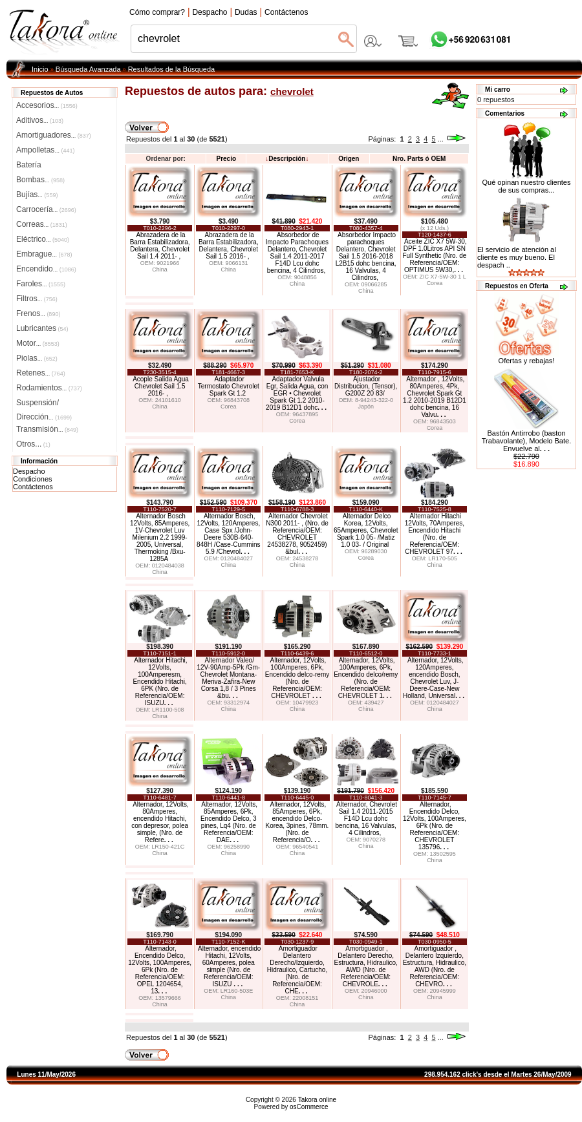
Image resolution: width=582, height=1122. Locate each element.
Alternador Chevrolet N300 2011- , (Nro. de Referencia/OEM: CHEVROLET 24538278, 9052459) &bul (297, 534)
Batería (28, 164)
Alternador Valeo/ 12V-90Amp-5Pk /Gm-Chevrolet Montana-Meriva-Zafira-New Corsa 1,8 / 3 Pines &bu (228, 678)
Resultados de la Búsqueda (171, 69)
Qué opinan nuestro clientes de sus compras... (526, 183)
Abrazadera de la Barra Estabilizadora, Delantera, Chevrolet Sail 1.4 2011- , (160, 245)
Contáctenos (33, 487)
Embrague (44, 254)
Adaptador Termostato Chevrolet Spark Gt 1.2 (228, 386)
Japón (366, 406)
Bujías (37, 194)
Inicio (40, 69)
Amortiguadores (53, 135)
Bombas (40, 179)
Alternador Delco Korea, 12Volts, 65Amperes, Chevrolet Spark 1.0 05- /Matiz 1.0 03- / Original (366, 530)
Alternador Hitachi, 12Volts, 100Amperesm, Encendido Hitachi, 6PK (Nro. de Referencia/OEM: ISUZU (160, 681)
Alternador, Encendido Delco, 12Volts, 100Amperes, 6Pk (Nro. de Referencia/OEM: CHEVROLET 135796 (434, 826)
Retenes (40, 372)
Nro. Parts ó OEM (419, 158)
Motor (37, 343)
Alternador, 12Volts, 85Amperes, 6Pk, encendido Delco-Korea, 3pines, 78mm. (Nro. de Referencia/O (297, 822)
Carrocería (46, 209)
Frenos (38, 313)
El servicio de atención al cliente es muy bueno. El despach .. (516, 257)
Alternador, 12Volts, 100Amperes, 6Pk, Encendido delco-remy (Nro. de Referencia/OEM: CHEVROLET (297, 678)
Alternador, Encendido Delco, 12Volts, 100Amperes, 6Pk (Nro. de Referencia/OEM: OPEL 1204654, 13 (159, 970)
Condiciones (32, 479)
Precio (226, 158)
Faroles (40, 283)
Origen (348, 158)
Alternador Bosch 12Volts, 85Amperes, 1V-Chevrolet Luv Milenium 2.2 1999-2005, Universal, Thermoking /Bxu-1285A (159, 537)
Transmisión (47, 429)
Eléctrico (42, 239)
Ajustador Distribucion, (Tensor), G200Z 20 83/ (365, 386)
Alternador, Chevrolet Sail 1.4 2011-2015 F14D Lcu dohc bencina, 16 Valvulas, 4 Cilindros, (367, 818)
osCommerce (309, 1106)
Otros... (33, 444)
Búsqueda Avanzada (88, 69)
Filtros (37, 298)
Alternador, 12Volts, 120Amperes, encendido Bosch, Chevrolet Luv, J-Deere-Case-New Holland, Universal (433, 678)
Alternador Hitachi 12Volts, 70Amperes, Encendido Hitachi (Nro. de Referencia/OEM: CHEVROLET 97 (434, 534)
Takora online (317, 1099)
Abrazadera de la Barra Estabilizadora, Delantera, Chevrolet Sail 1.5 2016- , (229, 245)
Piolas (37, 358)
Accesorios (47, 105)
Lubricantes (42, 328)
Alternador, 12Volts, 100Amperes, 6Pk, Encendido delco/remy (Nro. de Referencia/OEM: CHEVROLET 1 (366, 678)
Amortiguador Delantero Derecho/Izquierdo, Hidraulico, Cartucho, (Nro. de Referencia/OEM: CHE (297, 970)
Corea (435, 283)
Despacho (29, 471)
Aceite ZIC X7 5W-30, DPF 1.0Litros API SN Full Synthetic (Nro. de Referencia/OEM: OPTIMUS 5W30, (434, 255)
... (441, 139)
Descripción (286, 158)
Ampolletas (45, 149)
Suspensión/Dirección (44, 404)
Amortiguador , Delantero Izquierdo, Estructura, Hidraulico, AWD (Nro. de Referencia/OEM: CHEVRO (434, 966)
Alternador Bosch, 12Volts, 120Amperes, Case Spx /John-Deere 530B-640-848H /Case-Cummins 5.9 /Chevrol (228, 534)
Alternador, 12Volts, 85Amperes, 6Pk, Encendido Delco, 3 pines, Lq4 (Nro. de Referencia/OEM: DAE (228, 822)
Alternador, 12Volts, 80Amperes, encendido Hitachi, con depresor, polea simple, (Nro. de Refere (160, 822)
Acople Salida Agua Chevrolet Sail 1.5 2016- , (161, 386)
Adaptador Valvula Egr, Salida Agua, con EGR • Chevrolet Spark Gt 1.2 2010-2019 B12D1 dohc (297, 393)
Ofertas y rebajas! (527, 361)
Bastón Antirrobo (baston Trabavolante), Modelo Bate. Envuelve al (526, 440)
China (159, 269)
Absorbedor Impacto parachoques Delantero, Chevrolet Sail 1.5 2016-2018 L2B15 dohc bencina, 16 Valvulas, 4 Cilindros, (366, 256)
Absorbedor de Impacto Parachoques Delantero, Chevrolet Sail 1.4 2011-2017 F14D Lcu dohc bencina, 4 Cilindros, (297, 252)
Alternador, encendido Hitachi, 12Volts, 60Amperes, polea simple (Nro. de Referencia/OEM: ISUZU (229, 966)
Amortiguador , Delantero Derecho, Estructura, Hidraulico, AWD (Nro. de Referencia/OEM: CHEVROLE (365, 966)
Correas (41, 224)
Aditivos (39, 120)
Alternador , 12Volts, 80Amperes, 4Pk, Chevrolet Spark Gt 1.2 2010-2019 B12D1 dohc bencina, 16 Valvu (434, 397)
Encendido (46, 268)
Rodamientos (49, 387)
